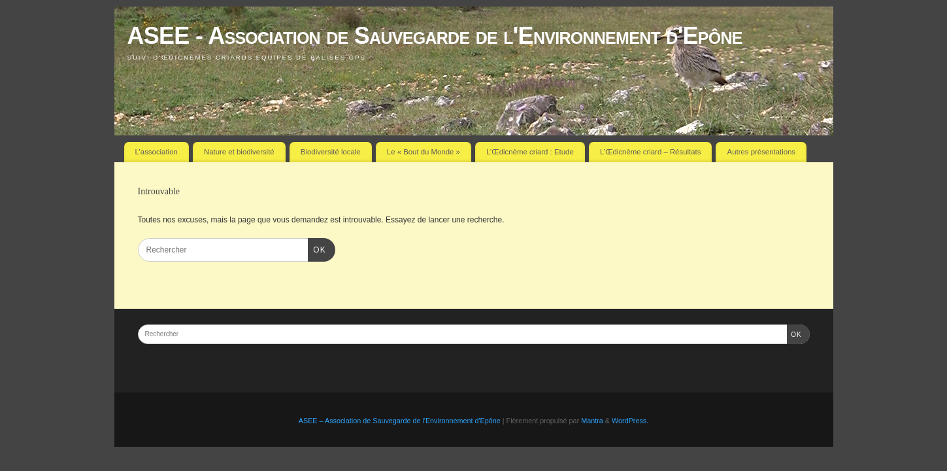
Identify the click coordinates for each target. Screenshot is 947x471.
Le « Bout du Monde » (423, 152)
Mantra (592, 421)
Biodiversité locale (331, 152)
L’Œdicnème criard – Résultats (650, 152)
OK (317, 248)
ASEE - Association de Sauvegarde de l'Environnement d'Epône (434, 35)
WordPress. (630, 421)
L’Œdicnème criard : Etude (530, 152)
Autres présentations (761, 152)
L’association (156, 152)
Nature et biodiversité (239, 152)
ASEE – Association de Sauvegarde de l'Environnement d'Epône (400, 421)
